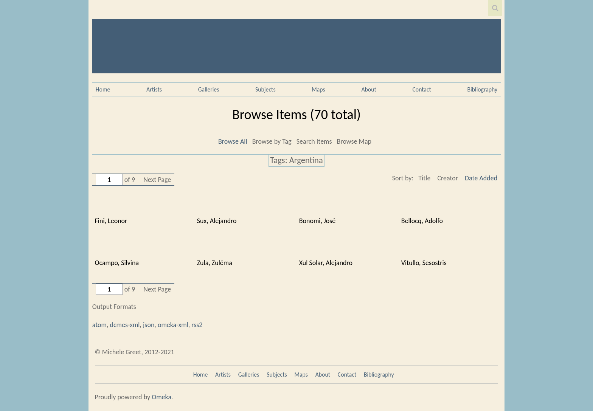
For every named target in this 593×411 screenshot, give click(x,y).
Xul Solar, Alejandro (325, 263)
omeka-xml (173, 325)
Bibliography (482, 89)
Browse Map (354, 141)
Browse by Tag (272, 141)
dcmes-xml (125, 325)
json (148, 325)
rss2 (196, 325)
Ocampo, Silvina (117, 263)
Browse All (232, 141)
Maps (318, 89)
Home (103, 89)
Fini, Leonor (111, 221)
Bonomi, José (317, 221)
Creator (447, 178)
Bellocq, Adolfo (422, 221)
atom (99, 325)
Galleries (208, 89)
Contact (421, 89)
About (368, 89)
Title (424, 178)
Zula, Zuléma (214, 263)
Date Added (481, 178)
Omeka (161, 397)
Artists (154, 89)
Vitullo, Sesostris (424, 263)
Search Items (314, 141)
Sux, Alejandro (217, 221)
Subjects (265, 89)
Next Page (157, 179)
